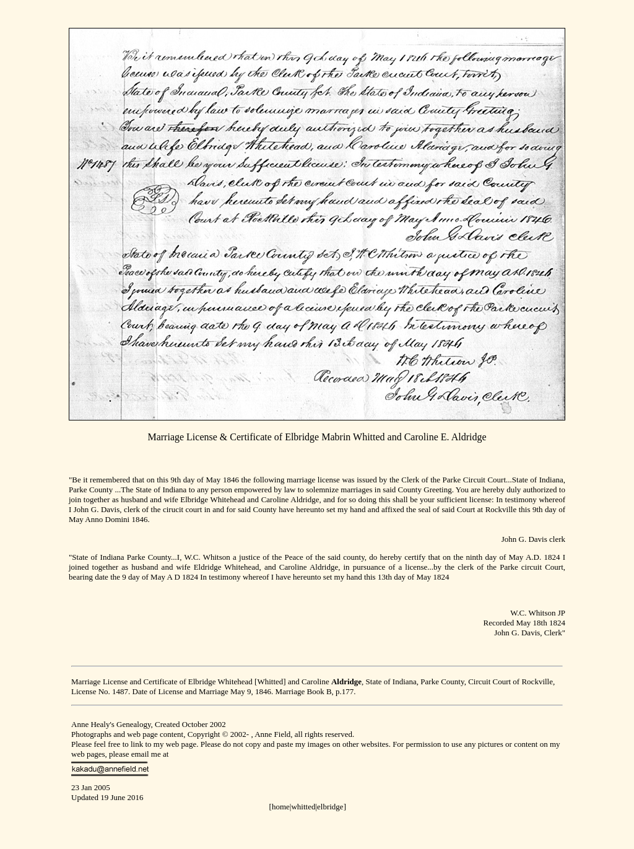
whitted (303, 806)
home (281, 806)
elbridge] (331, 806)
